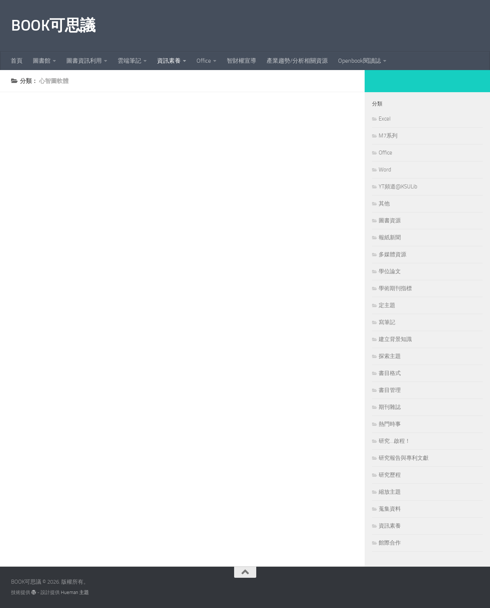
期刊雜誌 (390, 407)
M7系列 (388, 135)
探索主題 (390, 356)
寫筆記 (387, 322)
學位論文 (390, 271)
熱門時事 (390, 424)
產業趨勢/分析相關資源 (297, 60)
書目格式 (390, 373)
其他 (384, 203)
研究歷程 (390, 475)
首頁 (16, 60)
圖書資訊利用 (84, 60)
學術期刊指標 (395, 288)
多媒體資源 (392, 254)
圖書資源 (390, 220)
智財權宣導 (241, 60)
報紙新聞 (390, 237)
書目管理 (390, 390)
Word (385, 169)
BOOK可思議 (53, 25)
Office (204, 60)
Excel (384, 118)
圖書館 (42, 60)
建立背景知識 (395, 339)
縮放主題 (390, 492)
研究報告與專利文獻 (403, 458)
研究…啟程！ (394, 441)
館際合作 (390, 542)
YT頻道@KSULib (398, 186)
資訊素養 (169, 60)
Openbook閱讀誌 (359, 60)
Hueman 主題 (75, 592)
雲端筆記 (129, 60)
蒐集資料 (390, 508)
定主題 (387, 305)
